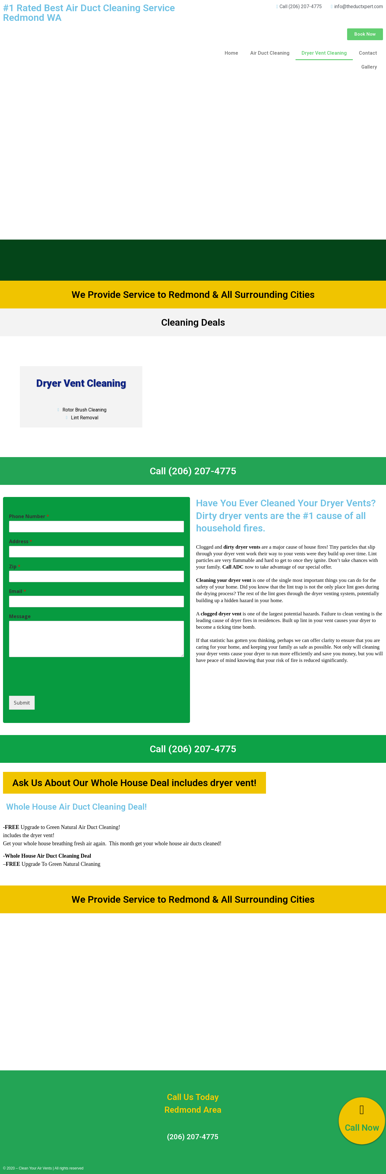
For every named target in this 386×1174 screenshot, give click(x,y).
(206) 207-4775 (193, 1137)
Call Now (362, 1128)
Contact (368, 53)
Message (20, 616)
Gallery (369, 67)
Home (231, 53)
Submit (22, 702)
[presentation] (55, 685)
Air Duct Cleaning (270, 53)
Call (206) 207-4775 (193, 471)
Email (17, 591)
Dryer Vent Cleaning (324, 53)
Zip (15, 566)
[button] (365, 34)
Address (20, 541)
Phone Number (29, 516)
